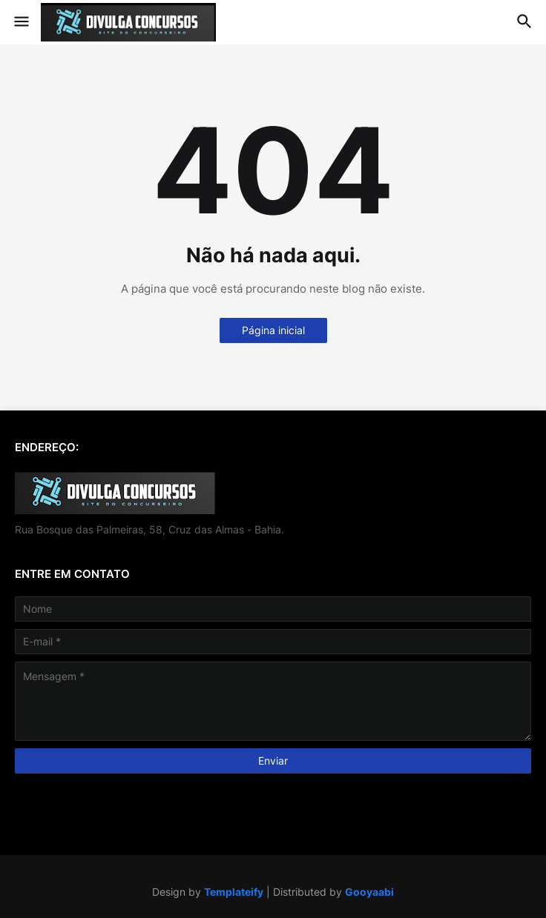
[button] (20, 22)
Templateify (233, 891)
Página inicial (273, 330)
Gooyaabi (369, 891)
